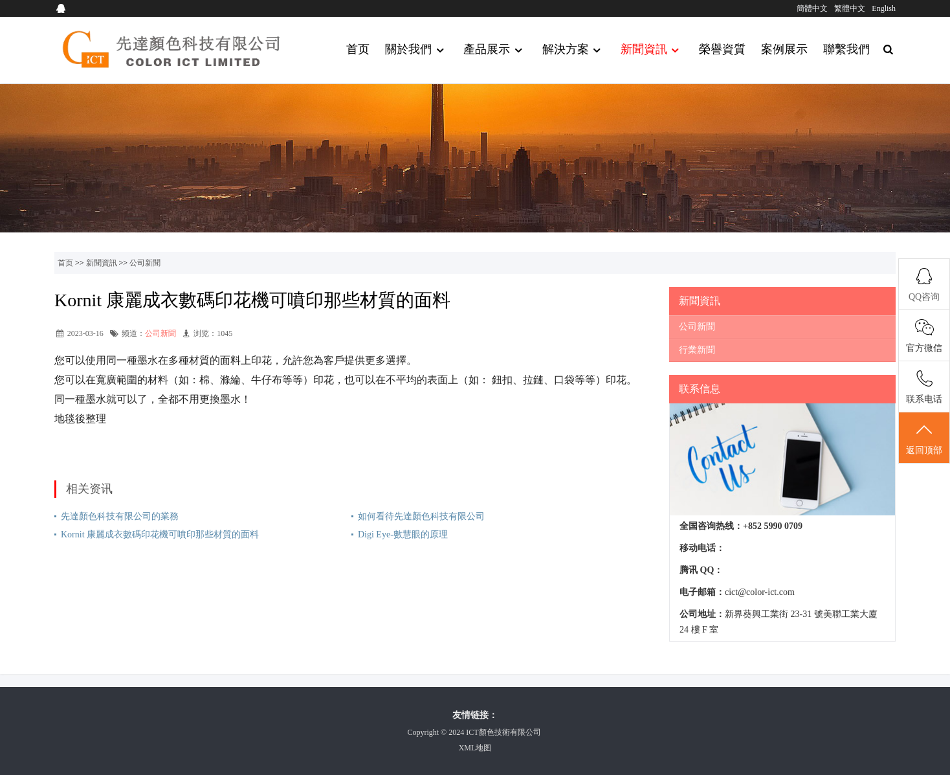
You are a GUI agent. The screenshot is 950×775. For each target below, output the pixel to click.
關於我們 (416, 50)
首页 (358, 49)
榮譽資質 (722, 49)
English (884, 8)
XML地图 (475, 747)
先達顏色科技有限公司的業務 (120, 516)
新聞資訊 (652, 50)
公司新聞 (144, 262)
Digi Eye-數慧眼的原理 (403, 534)
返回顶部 (924, 438)
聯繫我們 (846, 49)
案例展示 (784, 49)
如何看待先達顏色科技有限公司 (421, 516)
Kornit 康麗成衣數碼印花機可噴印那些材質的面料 (160, 534)
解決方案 (573, 50)
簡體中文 (812, 8)
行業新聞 (697, 350)
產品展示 (494, 50)
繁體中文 (849, 8)
